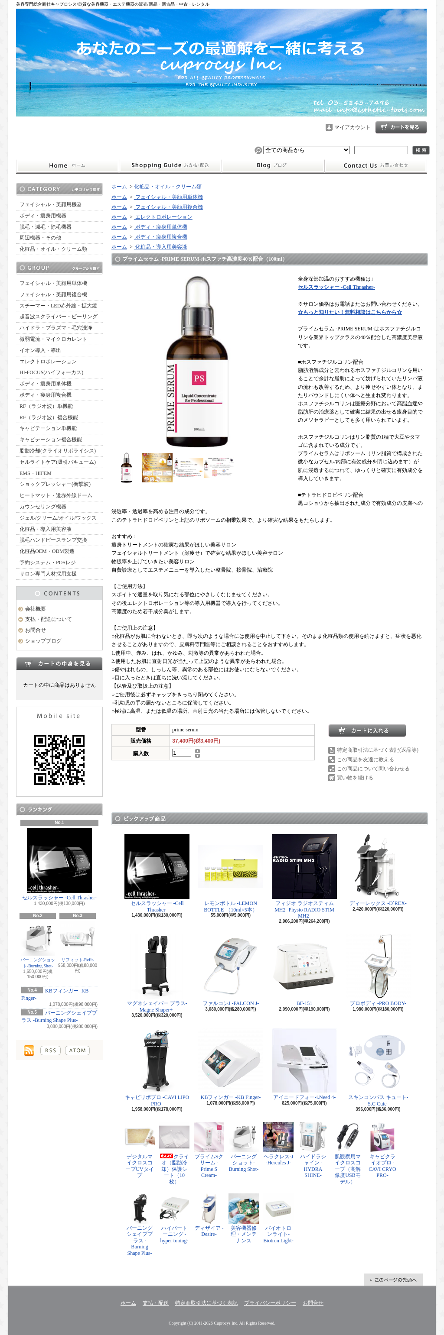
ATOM (77, 1050)
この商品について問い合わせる (373, 769)
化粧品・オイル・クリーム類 (53, 249)
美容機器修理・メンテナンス (244, 1218)
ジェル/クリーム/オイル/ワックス (58, 518)
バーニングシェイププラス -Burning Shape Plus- (139, 1224)
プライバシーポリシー (270, 1303)
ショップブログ (273, 166)
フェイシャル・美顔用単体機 (53, 283)
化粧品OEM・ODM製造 (47, 551)
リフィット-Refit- (77, 941)
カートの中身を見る (59, 663)
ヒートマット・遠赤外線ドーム (56, 495)
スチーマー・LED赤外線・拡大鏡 (58, 306)
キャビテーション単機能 (48, 428)
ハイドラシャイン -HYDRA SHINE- (313, 1150)
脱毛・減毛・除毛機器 (46, 227)
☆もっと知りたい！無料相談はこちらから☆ (350, 312)
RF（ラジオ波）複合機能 (49, 417)
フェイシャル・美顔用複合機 (53, 294)
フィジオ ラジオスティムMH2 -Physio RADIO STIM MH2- (304, 876)
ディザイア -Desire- (209, 1215)
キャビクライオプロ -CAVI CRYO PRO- (382, 1150)
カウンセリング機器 (43, 507)
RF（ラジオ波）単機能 (46, 406)
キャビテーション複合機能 (51, 439)
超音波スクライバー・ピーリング (59, 317)
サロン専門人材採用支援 (48, 574)
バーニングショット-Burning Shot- (37, 944)
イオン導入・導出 (40, 350)
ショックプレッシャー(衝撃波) (55, 484)
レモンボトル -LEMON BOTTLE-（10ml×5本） (230, 873)
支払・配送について (170, 166)
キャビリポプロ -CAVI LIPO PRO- (156, 1067)
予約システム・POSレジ (48, 562)
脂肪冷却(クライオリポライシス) (58, 451)
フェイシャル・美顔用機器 (51, 204)
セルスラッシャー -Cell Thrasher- (59, 864)
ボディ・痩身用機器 (43, 216)
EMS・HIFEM (36, 473)
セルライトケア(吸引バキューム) (58, 462)
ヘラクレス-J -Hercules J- (278, 1144)
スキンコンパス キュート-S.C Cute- (378, 1067)
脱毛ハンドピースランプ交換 (53, 540)
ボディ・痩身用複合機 (46, 395)
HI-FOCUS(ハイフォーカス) (51, 372)
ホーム (67, 166)
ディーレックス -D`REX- (378, 870)
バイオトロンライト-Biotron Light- (278, 1218)
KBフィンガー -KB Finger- (230, 1064)
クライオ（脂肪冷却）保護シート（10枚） (174, 1153)
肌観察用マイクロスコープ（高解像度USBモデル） (348, 1153)
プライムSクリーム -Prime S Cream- (209, 1150)
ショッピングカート (401, 127)
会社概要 (35, 609)
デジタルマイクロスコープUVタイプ (139, 1150)
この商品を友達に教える (365, 759)
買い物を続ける (355, 778)
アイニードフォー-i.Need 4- (304, 1064)
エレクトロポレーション (48, 362)
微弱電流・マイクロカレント (53, 339)
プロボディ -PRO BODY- (378, 970)
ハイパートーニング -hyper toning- (174, 1218)
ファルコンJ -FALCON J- (230, 970)
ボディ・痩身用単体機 (46, 384)
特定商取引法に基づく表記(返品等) (377, 750)
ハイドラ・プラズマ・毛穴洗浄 (56, 328)
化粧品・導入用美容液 (46, 529)
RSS (50, 1050)
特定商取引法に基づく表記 (206, 1303)
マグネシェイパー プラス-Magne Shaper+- (157, 973)
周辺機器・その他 (40, 238)
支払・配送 (156, 1303)
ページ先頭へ (393, 1280)
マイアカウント (352, 127)
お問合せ (376, 166)
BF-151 (304, 970)
